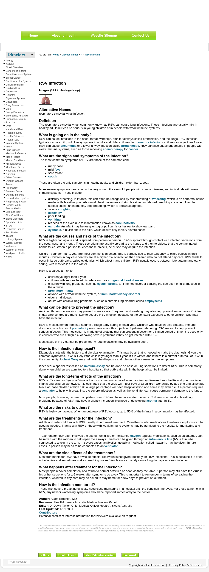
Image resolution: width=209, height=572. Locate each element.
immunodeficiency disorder (120, 294)
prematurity (80, 328)
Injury (9, 146)
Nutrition (10, 174)
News (9, 256)
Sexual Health (13, 208)
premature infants (147, 142)
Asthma (10, 64)
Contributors (48, 512)
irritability (55, 212)
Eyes (8, 125)
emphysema (153, 301)
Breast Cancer (13, 77)
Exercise (10, 122)
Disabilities (11, 101)
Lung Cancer (13, 150)
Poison (9, 184)
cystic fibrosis (107, 283)
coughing (65, 209)
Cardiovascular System (18, 81)
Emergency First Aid (17, 115)
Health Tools (12, 139)
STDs (9, 225)
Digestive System (15, 98)
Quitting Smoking (15, 194)
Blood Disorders (14, 67)
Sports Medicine (14, 222)
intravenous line (160, 439)
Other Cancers (14, 177)
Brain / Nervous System (18, 74)
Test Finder (12, 232)
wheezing (159, 199)
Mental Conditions (15, 160)
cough (52, 176)
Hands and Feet (14, 129)
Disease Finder (70, 54)
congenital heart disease (125, 280)
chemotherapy (113, 149)
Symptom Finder (15, 229)
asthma (152, 400)
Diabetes (10, 95)
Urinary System (14, 239)
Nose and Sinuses (16, 170)
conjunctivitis (125, 223)
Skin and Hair (13, 211)
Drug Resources (14, 105)
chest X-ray (70, 359)
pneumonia (68, 145)
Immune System (14, 143)
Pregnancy (11, 187)
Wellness (11, 246)
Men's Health (13, 156)
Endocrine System (15, 119)
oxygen (135, 435)
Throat (9, 236)
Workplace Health (15, 253)
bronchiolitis (130, 145)
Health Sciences (14, 136)
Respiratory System (16, 201)
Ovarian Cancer (14, 181)
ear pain (54, 226)
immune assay (94, 366)
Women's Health (15, 249)
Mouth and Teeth (15, 167)
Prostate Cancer (14, 191)
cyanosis (54, 230)
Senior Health (13, 205)
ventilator (48, 390)
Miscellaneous (13, 163)
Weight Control (14, 242)
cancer (133, 149)
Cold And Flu (13, 88)
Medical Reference (16, 153)
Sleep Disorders (14, 218)
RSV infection (92, 54)
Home (56, 54)
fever (58, 169)
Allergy (9, 60)
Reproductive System (17, 198)
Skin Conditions (14, 215)
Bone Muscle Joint (16, 70)
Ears (8, 108)
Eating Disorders (15, 112)
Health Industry (14, 132)
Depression (12, 91)
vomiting (54, 219)
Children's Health (15, 84)
